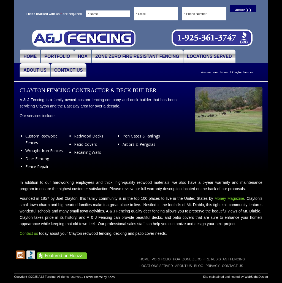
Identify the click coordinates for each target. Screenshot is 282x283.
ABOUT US (183, 266)
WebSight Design (256, 276)
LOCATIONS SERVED (156, 266)
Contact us (29, 233)
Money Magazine (229, 198)
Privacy (212, 266)
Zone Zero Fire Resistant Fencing (213, 259)
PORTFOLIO (161, 259)
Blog (198, 266)
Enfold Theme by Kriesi (99, 277)
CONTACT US (232, 266)
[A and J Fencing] (83, 38)
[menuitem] (30, 56)
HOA (176, 259)
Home (145, 259)
